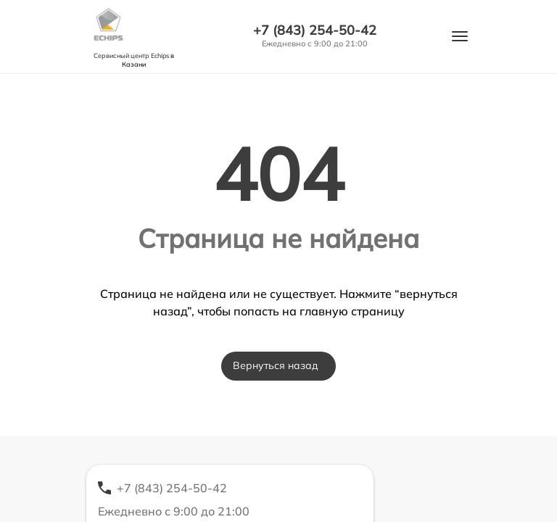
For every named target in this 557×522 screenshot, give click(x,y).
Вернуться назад (275, 365)
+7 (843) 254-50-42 (314, 30)
